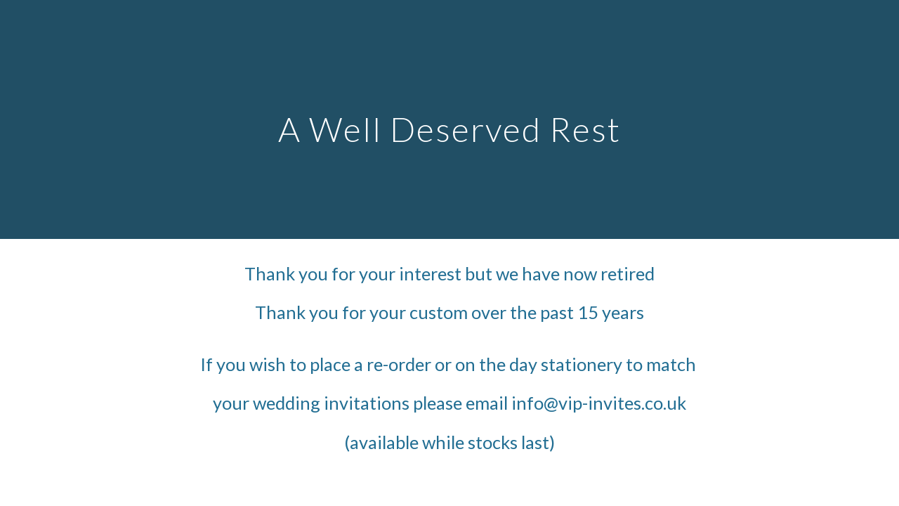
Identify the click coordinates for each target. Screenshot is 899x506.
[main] (449, 119)
